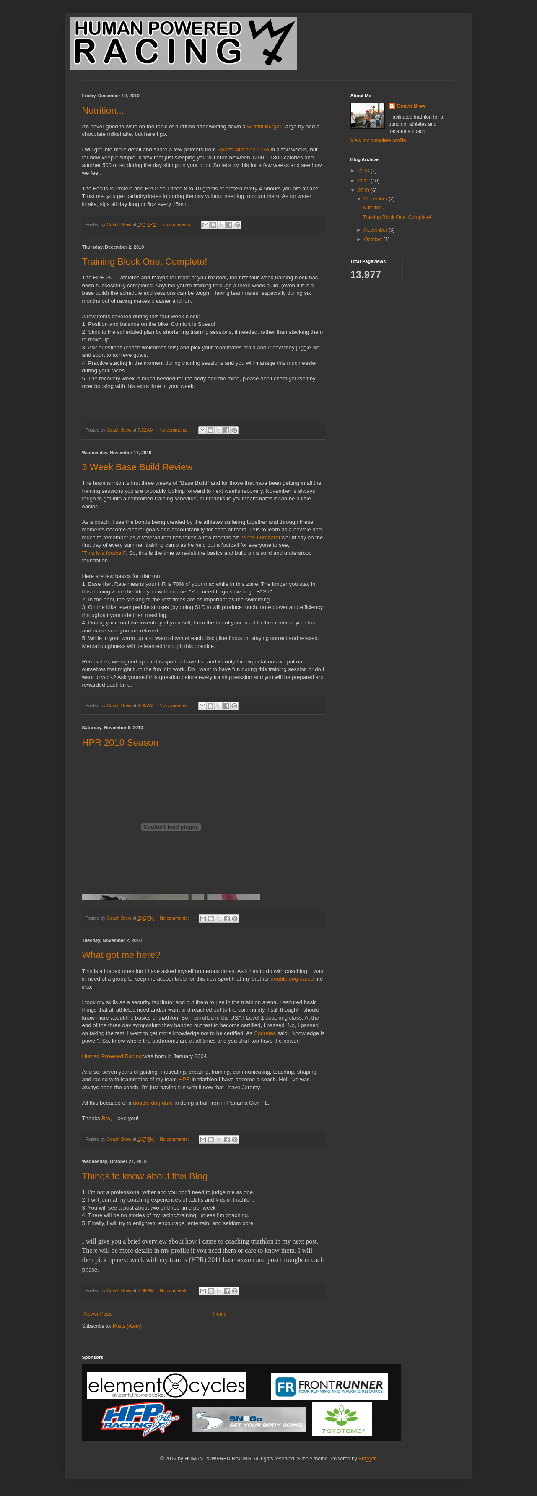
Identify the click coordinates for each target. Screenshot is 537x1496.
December (376, 199)
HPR (184, 1079)
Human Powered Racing (112, 1056)
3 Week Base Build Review (137, 467)
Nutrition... (103, 110)
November (376, 230)
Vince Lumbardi (260, 537)
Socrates (265, 1033)
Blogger (367, 1459)
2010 (364, 190)
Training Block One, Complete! (145, 261)
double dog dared (292, 979)
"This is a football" (104, 553)
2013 (364, 171)
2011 (364, 181)
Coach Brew (411, 106)
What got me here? (121, 955)
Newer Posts (98, 1314)
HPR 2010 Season (120, 742)
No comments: (177, 224)
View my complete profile (378, 140)
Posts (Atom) (127, 1326)
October (373, 239)
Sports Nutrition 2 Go (243, 149)
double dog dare (153, 1103)
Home (220, 1314)
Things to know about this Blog (145, 1176)
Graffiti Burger (264, 126)
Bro (105, 1118)
